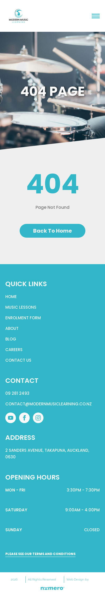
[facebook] (24, 418)
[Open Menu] (96, 16)
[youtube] (10, 418)
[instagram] (38, 418)
